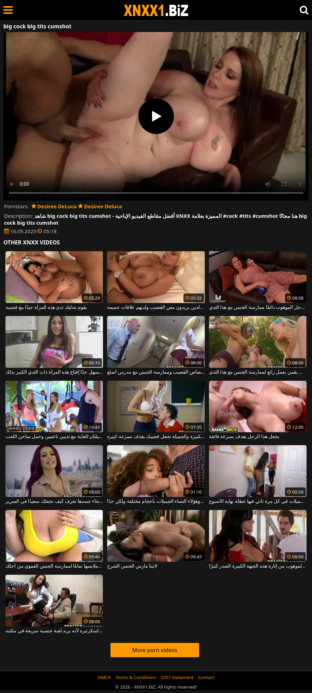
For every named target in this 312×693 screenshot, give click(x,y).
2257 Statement (177, 677)
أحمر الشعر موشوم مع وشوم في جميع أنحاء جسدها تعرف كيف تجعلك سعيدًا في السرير (54, 501)
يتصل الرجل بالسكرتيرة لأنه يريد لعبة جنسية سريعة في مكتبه (54, 631)
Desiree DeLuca (54, 206)
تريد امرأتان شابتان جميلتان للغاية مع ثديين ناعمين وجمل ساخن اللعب (54, 436)
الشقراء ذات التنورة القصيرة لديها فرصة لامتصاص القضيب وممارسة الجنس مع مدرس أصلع (156, 372)
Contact (206, 677)
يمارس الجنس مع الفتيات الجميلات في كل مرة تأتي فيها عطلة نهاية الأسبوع (258, 501)
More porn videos (154, 650)
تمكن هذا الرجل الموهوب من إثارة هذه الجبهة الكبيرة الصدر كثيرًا (258, 566)
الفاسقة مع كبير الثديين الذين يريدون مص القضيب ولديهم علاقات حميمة (156, 307)
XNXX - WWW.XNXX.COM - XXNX (156, 10)
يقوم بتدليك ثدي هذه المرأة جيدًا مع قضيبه (46, 307)
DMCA (104, 677)
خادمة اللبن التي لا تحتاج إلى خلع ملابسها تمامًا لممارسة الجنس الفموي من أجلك (54, 566)
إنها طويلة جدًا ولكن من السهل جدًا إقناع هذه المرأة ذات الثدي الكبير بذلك (54, 372)
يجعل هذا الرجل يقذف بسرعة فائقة (244, 436)
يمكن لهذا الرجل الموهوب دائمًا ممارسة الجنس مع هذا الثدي (258, 307)
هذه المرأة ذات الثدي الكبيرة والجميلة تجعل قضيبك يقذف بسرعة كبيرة (156, 436)
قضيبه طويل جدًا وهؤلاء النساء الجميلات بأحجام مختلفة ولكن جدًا (156, 501)
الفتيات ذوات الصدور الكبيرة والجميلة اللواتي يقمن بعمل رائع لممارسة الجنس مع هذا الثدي (258, 372)
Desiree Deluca (100, 206)
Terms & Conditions (135, 677)
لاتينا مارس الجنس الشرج (132, 566)
